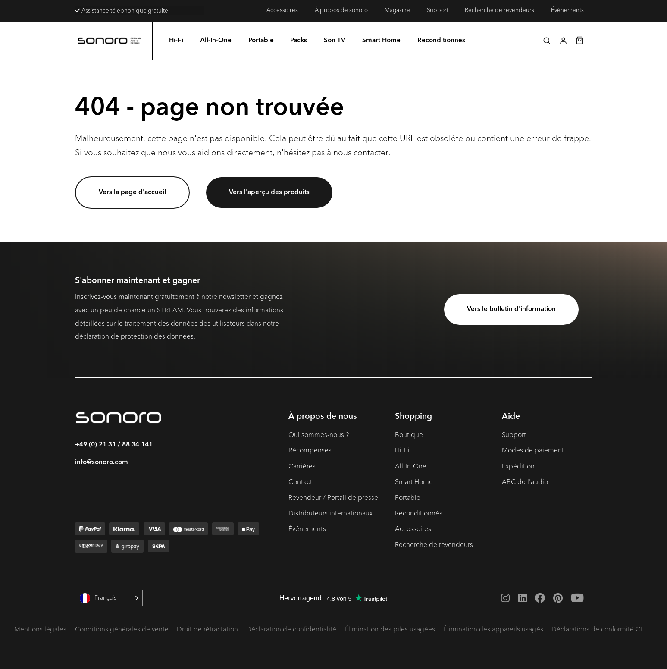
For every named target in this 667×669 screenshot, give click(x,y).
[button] (547, 40)
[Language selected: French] (109, 598)
